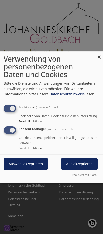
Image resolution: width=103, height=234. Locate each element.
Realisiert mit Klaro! (84, 175)
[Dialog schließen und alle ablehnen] (99, 54)
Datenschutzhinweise (67, 94)
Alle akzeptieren (79, 163)
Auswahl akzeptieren (26, 163)
